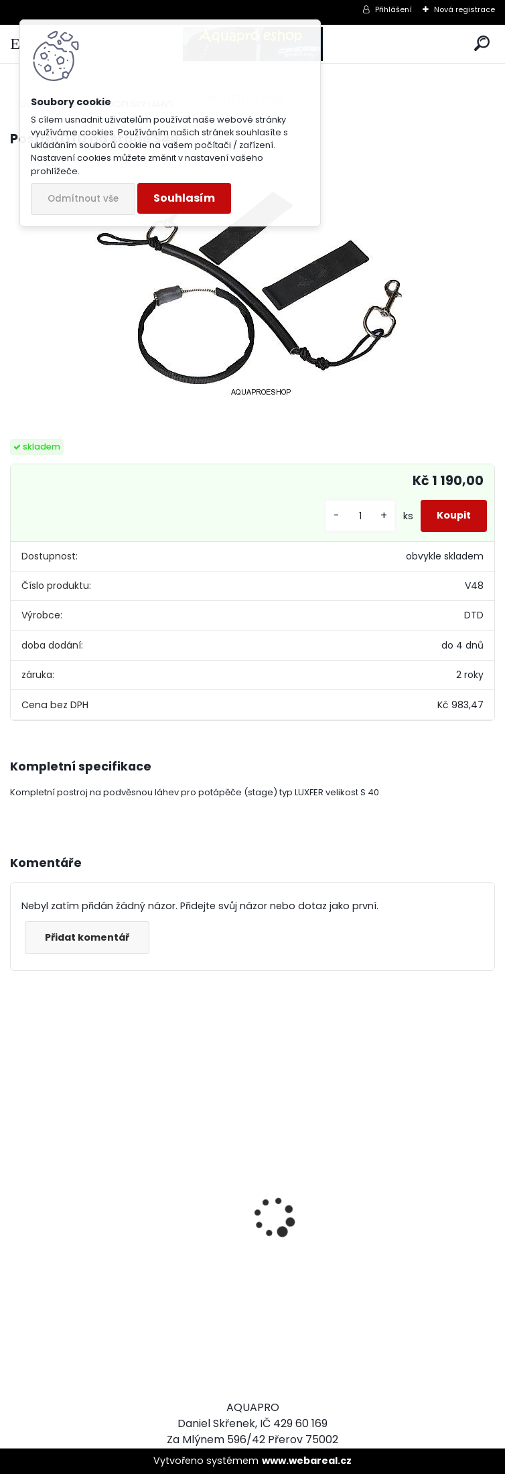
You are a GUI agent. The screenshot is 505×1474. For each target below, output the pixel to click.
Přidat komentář (87, 937)
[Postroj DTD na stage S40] (253, 281)
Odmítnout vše (83, 198)
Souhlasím (184, 198)
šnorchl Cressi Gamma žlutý (94, 1317)
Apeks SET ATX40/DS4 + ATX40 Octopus (372, 1309)
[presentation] (17, 1194)
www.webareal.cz (307, 1460)
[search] (482, 44)
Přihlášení (393, 9)
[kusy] (360, 516)
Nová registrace (464, 9)
